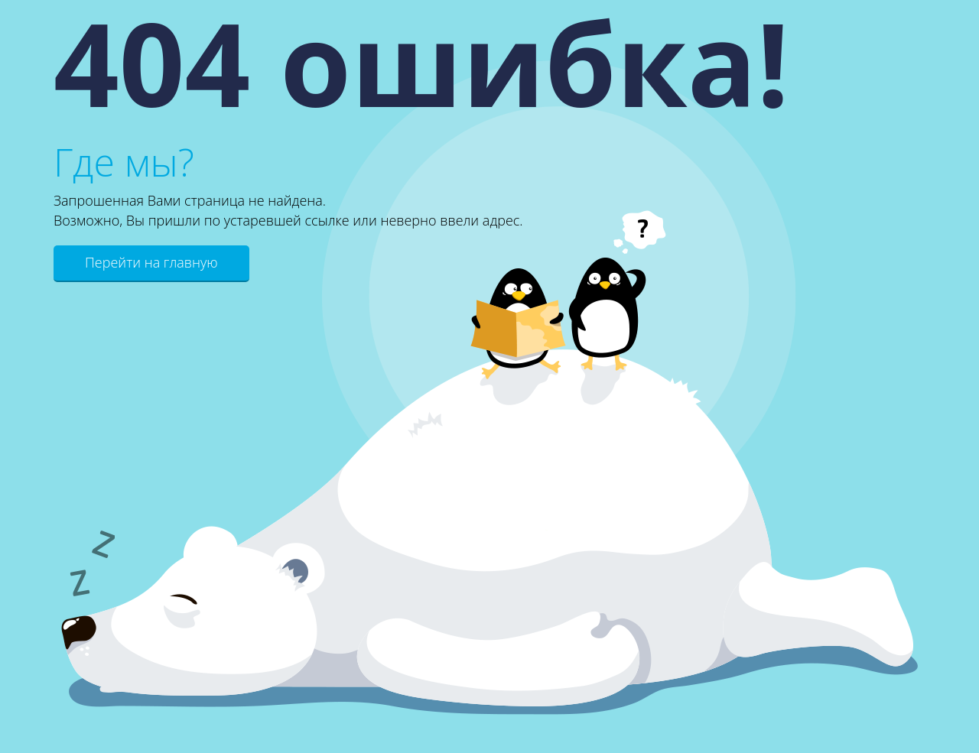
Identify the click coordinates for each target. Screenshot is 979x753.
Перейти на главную (151, 262)
